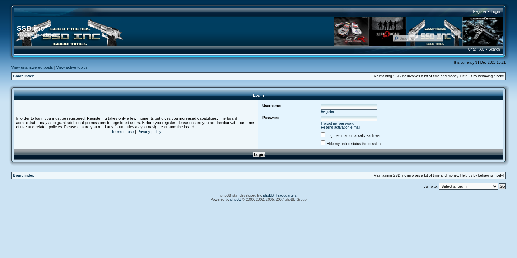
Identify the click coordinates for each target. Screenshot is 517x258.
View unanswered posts (32, 67)
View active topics (72, 67)
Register (479, 12)
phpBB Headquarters (280, 195)
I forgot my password (337, 123)
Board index (23, 76)
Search (494, 49)
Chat (472, 49)
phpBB (235, 199)
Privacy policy (149, 131)
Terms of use (122, 131)
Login (495, 12)
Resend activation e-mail (340, 127)
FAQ (481, 49)
